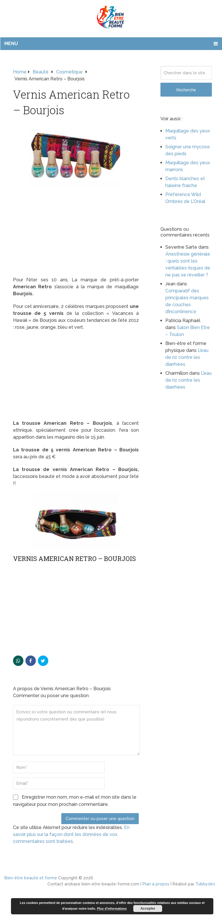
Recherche (186, 90)
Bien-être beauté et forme (30, 878)
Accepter (147, 909)
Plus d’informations (112, 908)
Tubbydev (205, 884)
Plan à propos (156, 884)
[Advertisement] (76, 233)
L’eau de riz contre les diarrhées (186, 357)
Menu (11, 43)
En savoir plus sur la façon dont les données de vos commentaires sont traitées (71, 834)
